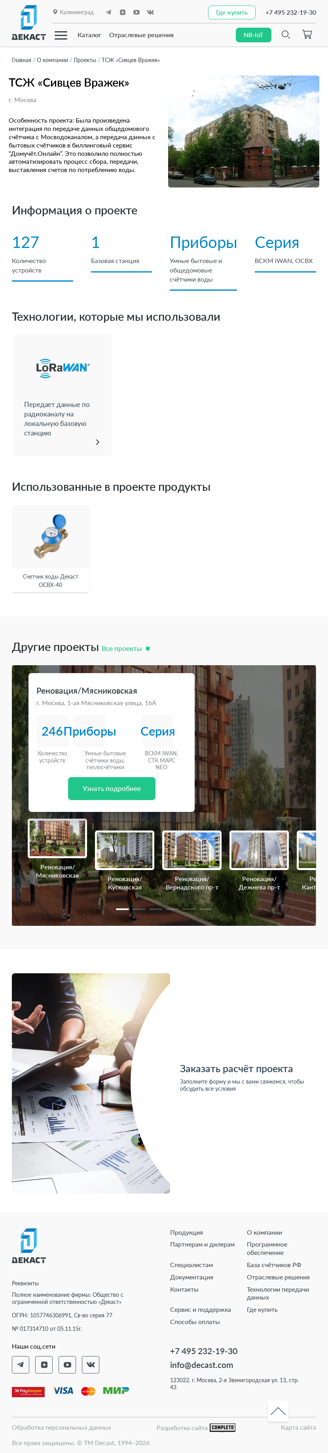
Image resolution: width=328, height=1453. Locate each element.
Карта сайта (298, 1427)
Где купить (262, 1309)
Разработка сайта (196, 1427)
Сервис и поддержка (200, 1309)
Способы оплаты (195, 1321)
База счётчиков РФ (274, 1264)
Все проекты (122, 648)
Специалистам (191, 1264)
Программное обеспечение (267, 1248)
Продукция (186, 1232)
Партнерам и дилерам (202, 1244)
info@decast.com (201, 1365)
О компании (264, 1232)
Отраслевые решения (141, 34)
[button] (122, 909)
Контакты (184, 1289)
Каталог (89, 34)
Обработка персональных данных (61, 1427)
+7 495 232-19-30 (290, 12)
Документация (191, 1277)
